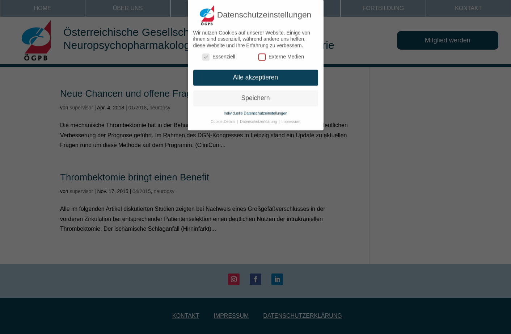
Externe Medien (281, 53)
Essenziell (218, 53)
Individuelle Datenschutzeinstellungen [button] (255, 110)
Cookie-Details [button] (223, 118)
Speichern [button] (255, 94)
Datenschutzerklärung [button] (259, 118)
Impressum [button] (291, 118)
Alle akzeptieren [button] (255, 74)
